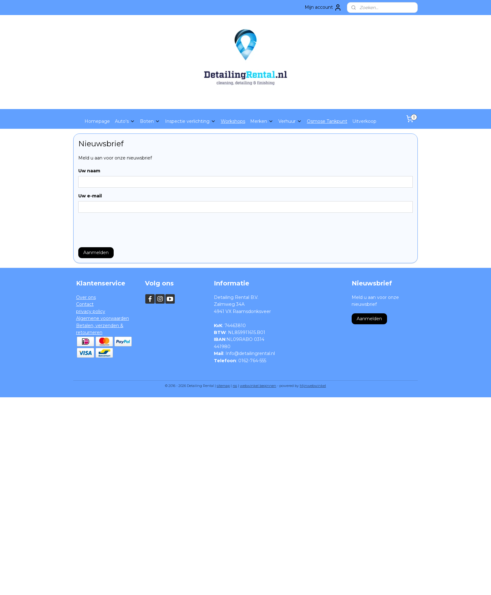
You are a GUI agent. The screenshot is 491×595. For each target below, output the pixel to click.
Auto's (125, 121)
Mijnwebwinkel (313, 386)
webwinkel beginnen (258, 386)
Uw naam (89, 171)
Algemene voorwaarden (102, 318)
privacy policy (90, 311)
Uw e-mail (90, 196)
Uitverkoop (364, 121)
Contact (85, 304)
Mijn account (323, 7)
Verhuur (290, 121)
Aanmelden (96, 252)
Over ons (86, 297)
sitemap (223, 386)
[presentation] (125, 230)
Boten (150, 121)
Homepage (97, 121)
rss (235, 386)
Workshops (233, 121)
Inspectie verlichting (190, 121)
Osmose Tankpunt (327, 121)
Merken (261, 121)
